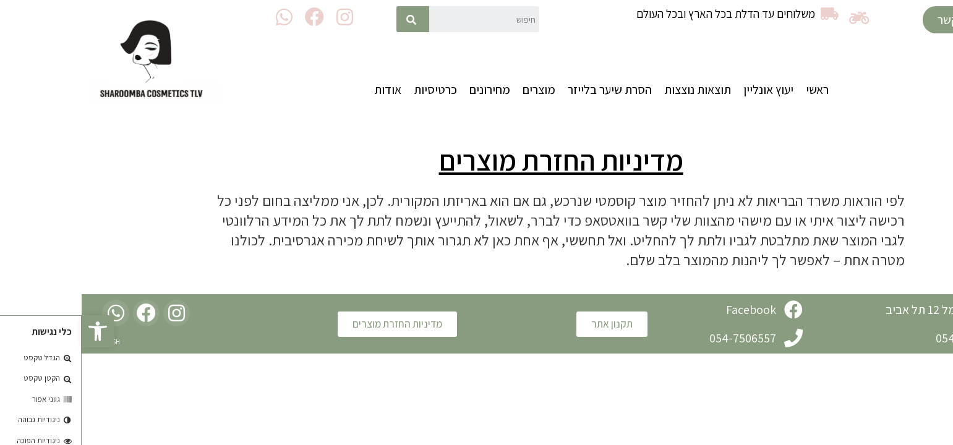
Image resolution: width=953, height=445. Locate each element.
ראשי (735, 90)
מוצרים (457, 90)
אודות (306, 90)
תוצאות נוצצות (616, 90)
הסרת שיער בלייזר (528, 90)
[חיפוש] (331, 19)
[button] (874, 19)
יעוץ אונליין (687, 90)
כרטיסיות (353, 90)
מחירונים (408, 90)
